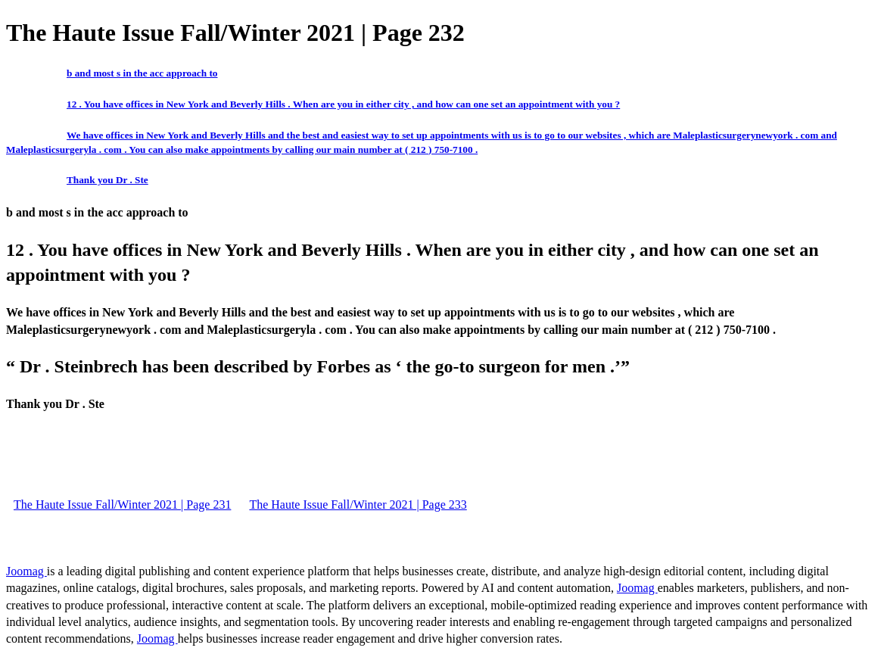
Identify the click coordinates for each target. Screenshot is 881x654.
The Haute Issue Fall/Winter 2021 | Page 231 (122, 504)
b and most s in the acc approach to (142, 73)
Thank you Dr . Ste (107, 179)
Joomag (26, 571)
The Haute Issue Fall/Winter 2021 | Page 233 (357, 504)
